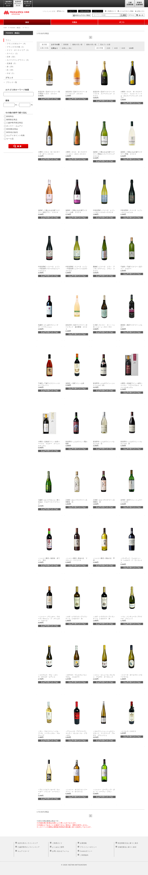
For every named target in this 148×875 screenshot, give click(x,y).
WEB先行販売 (12, 132)
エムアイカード (23, 851)
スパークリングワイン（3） (18, 60)
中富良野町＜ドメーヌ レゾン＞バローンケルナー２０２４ (104, 212)
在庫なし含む (67, 48)
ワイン (27, 27)
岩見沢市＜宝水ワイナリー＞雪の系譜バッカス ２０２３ (49, 94)
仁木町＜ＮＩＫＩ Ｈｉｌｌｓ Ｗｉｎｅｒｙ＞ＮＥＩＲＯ (104, 327)
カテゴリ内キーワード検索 (17, 90)
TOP (5, 27)
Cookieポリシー (86, 851)
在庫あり (54, 48)
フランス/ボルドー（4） (17, 44)
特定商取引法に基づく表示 (128, 843)
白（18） (10, 70)
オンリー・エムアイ (14, 126)
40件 (116, 48)
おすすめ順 (55, 44)
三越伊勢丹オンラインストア (8, 3)
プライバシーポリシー (88, 847)
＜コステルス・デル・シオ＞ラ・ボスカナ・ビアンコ (48, 677)
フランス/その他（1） (16, 47)
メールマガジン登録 (126, 11)
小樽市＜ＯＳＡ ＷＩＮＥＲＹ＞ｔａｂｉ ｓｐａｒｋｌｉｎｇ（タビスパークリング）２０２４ (131, 96)
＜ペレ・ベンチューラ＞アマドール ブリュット (131, 619)
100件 (131, 48)
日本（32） (11, 57)
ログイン (73, 11)
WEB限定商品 (12, 129)
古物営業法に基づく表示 (127, 847)
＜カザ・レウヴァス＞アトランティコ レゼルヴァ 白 (76, 619)
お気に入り (140, 11)
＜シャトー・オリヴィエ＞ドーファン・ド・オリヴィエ (76, 792)
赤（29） (10, 67)
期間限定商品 (11, 120)
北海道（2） (12, 63)
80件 (123, 48)
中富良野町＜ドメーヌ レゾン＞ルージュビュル (131, 212)
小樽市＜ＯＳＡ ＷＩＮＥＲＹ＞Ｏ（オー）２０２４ (49, 154)
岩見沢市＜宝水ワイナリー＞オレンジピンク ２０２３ (76, 94)
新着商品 (10, 116)
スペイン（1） (13, 54)
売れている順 (105, 44)
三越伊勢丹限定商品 (14, 123)
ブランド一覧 (11, 82)
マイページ (98, 11)
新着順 (66, 44)
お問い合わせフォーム (60, 851)
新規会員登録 (85, 11)
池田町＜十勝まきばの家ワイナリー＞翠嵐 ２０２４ (131, 154)
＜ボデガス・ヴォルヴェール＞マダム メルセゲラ (76, 677)
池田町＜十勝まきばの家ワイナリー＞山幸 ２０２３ (76, 212)
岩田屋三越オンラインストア (28, 3)
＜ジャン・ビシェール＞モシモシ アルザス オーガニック (104, 677)
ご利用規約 (84, 855)
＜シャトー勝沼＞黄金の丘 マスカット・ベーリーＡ (76, 560)
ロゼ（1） (11, 73)
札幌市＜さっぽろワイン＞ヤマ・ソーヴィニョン (48, 327)
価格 (7, 100)
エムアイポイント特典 (15, 135)
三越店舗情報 (130, 3)
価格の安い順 (77, 44)
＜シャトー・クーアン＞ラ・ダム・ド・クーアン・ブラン (104, 792)
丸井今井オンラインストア (18, 3)
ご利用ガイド (111, 11)
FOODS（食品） (16, 27)
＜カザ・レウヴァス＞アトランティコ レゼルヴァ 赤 (104, 619)
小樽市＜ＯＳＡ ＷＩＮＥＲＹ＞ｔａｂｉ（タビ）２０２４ (76, 154)
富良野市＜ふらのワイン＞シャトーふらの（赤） (104, 385)
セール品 (10, 139)
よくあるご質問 (58, 847)
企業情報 (83, 843)
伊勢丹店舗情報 (139, 3)
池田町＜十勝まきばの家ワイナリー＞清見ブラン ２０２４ (49, 212)
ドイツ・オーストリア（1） (18, 50)
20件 (108, 48)
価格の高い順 (91, 44)
